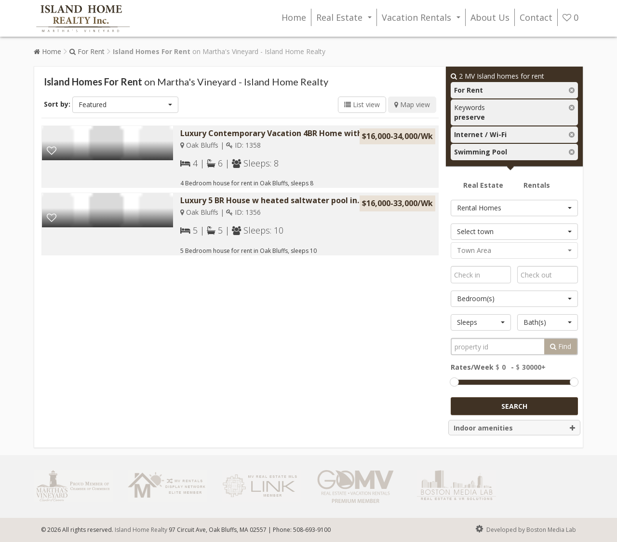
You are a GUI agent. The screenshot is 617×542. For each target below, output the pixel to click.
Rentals (536, 185)
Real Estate (346, 19)
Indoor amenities (515, 428)
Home (294, 17)
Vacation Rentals (423, 19)
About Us (490, 17)
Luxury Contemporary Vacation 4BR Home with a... (277, 133)
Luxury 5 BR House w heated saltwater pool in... (271, 200)
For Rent (87, 51)
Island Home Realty (141, 530)
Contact (536, 17)
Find (560, 346)
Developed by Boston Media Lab (525, 529)
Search (514, 406)
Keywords (469, 112)
